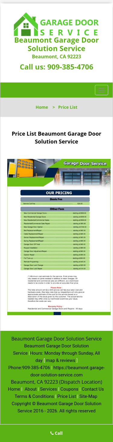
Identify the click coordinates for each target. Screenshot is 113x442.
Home (42, 107)
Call (56, 433)
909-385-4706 (70, 67)
